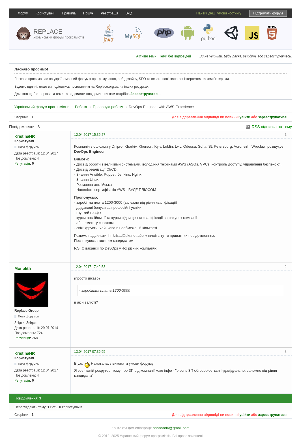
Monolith (22, 268)
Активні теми (146, 56)
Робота (81, 107)
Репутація (22, 164)
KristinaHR (24, 136)
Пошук (88, 13)
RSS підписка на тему (272, 126)
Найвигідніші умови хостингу (218, 13)
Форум (23, 13)
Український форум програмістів (41, 107)
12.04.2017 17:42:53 (89, 267)
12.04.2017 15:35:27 (89, 135)
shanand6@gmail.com (171, 428)
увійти (245, 117)
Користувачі (45, 13)
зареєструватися (272, 117)
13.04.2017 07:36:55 (89, 352)
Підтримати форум (268, 13)
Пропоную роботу (108, 107)
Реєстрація (109, 13)
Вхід (129, 13)
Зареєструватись (144, 94)
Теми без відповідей (175, 56)
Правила (69, 13)
